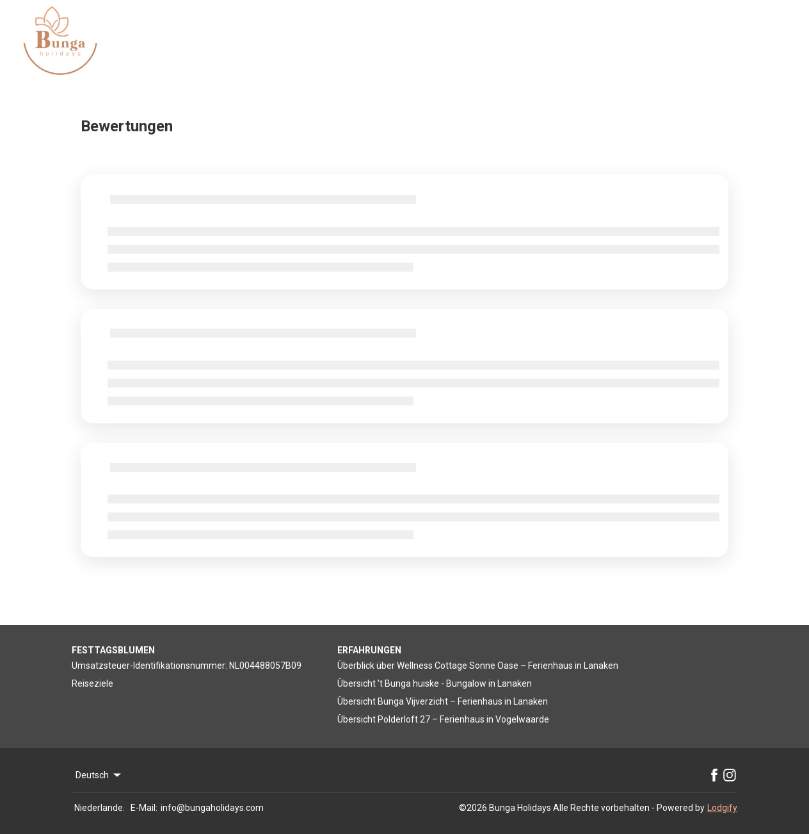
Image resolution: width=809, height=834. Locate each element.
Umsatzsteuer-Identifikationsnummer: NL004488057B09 (186, 665)
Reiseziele (92, 683)
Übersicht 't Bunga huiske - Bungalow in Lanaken (434, 683)
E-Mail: (144, 808)
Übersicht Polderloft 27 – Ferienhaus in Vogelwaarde (443, 719)
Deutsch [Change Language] (99, 775)
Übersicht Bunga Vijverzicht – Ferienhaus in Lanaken (442, 701)
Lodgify (722, 808)
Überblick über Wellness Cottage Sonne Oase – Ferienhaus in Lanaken (477, 665)
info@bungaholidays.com (212, 808)
